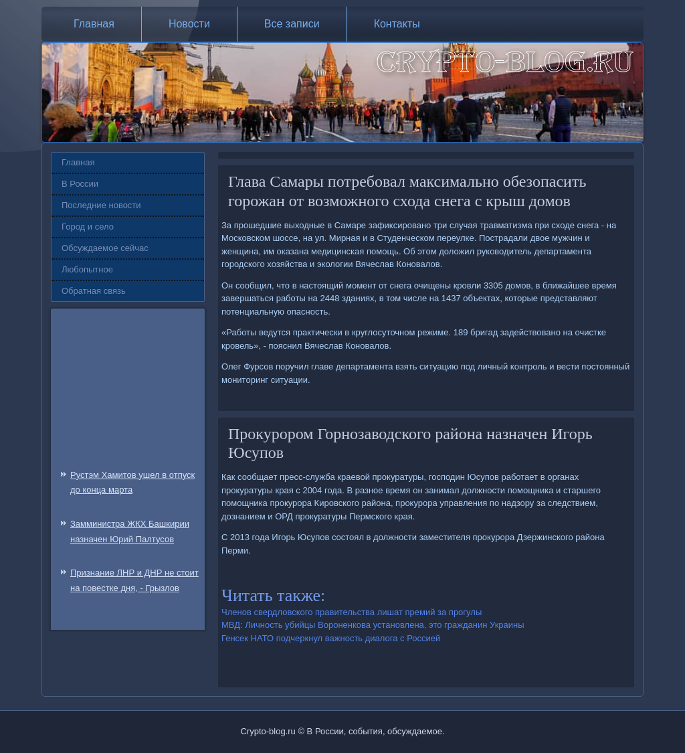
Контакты (397, 23)
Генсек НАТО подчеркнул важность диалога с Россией (330, 638)
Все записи (292, 23)
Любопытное (87, 269)
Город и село (88, 227)
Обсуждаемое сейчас (105, 248)
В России (80, 184)
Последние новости (101, 205)
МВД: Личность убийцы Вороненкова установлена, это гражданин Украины (372, 625)
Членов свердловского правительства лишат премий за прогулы (351, 612)
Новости (189, 23)
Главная (94, 23)
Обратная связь (94, 291)
